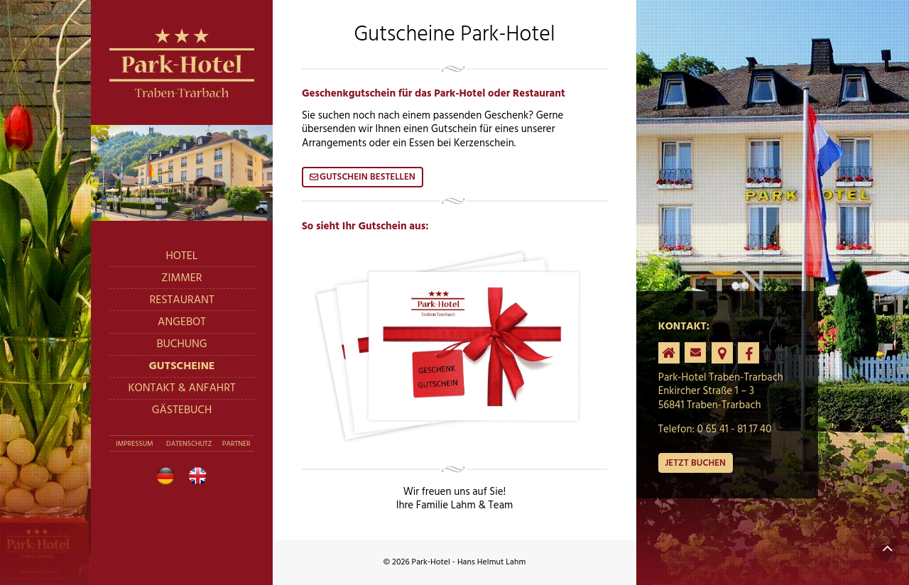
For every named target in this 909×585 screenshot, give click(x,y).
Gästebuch (182, 410)
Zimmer (181, 278)
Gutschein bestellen (367, 177)
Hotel (182, 256)
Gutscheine (181, 366)
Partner (236, 443)
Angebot (182, 322)
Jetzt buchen (695, 463)
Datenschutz (189, 443)
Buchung (181, 344)
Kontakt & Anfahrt (181, 388)
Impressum (134, 443)
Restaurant (181, 300)
